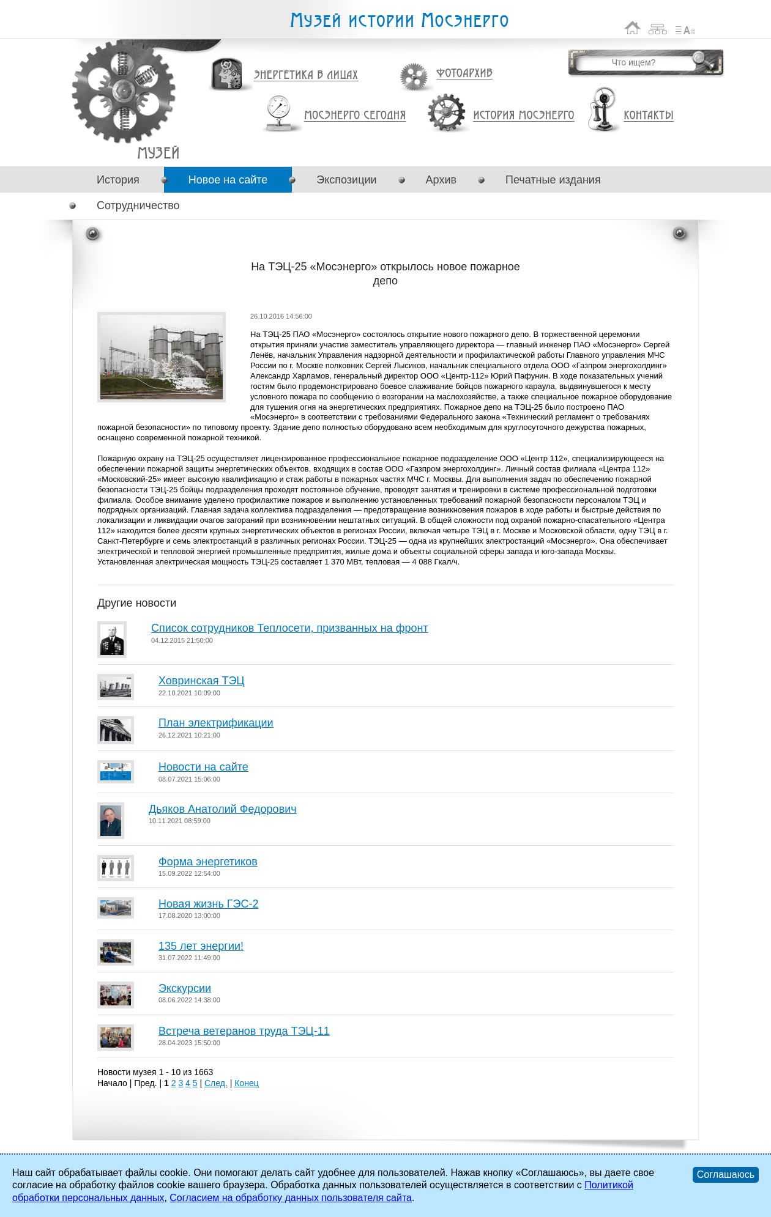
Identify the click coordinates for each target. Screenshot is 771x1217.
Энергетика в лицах (306, 75)
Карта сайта (658, 27)
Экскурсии (184, 988)
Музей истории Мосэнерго (399, 20)
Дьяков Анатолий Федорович (223, 809)
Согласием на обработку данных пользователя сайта (290, 1198)
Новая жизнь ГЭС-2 (208, 904)
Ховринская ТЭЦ (201, 681)
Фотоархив (464, 73)
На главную (633, 27)
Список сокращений (685, 27)
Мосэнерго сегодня (355, 115)
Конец (246, 1083)
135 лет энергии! (201, 946)
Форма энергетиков (208, 862)
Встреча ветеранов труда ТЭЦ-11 (244, 1031)
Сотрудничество (138, 205)
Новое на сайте (227, 180)
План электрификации (216, 723)
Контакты (648, 115)
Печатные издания (553, 180)
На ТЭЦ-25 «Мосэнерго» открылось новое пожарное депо (158, 152)
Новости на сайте (203, 767)
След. (216, 1083)
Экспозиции (346, 180)
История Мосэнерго (524, 115)
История (118, 180)
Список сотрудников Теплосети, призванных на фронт (289, 628)
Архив (441, 180)
